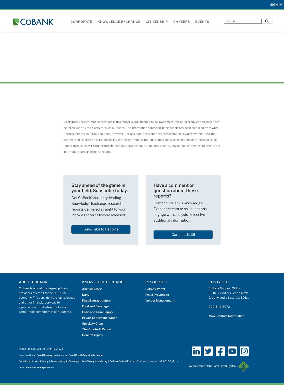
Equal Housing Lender (48, 355)
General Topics (92, 335)
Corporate (81, 21)
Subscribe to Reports (101, 229)
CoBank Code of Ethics (122, 361)
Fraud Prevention (157, 294)
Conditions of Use (28, 361)
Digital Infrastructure (96, 300)
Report (96, 329)
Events (202, 21)
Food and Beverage (95, 306)
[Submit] (267, 21)
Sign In (276, 4)
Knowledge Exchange (119, 21)
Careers (181, 21)
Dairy (85, 294)
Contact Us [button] (183, 234)
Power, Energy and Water (99, 317)
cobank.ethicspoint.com (41, 367)
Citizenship (157, 21)
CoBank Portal (155, 289)
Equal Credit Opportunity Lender (86, 355)
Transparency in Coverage (65, 361)
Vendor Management (159, 300)
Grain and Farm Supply (97, 312)
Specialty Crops (93, 323)
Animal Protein (92, 289)
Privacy (44, 361)
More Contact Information (226, 316)
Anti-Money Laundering (94, 361)
